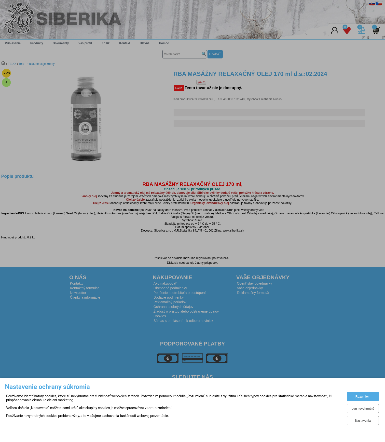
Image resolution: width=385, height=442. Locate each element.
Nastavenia (363, 420)
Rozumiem (363, 396)
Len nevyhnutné (363, 408)
